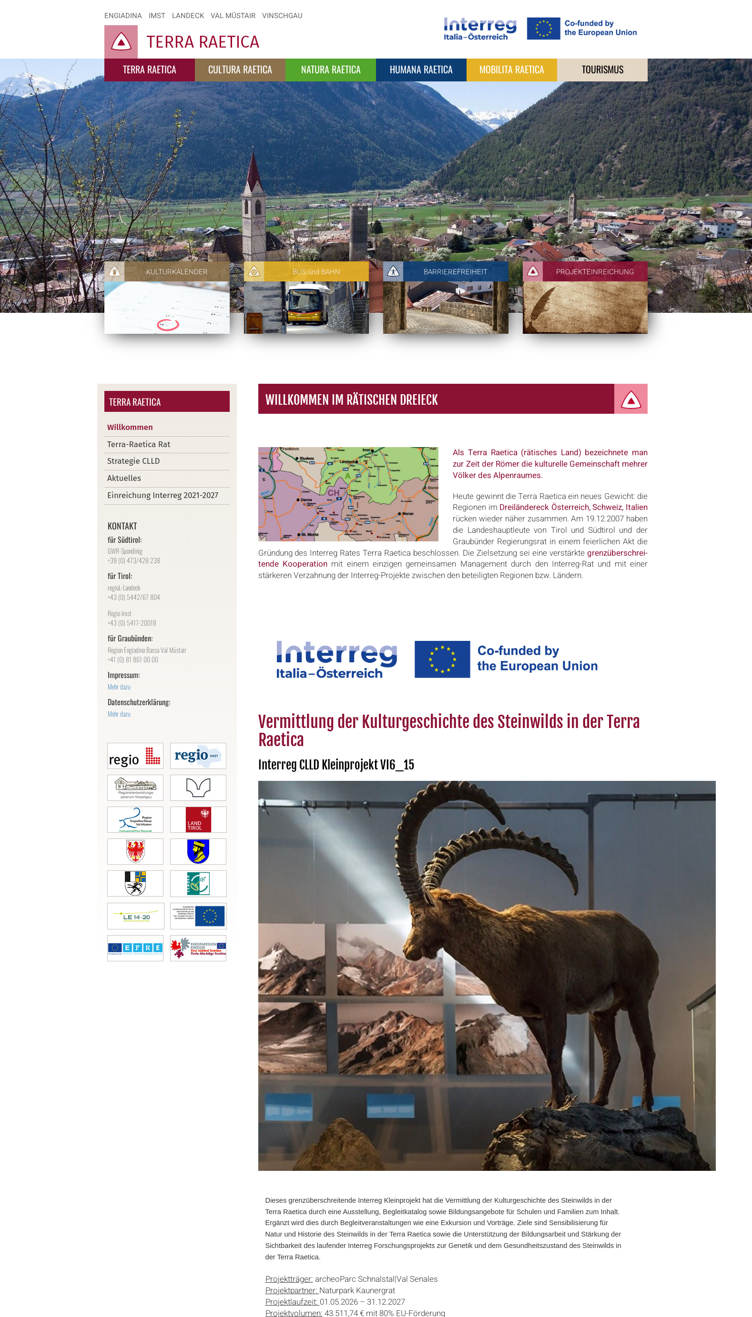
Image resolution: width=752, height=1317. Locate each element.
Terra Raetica (149, 69)
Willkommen (130, 427)
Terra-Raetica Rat (138, 444)
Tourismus (602, 69)
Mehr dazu (119, 686)
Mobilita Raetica (511, 69)
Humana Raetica (421, 69)
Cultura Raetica (240, 69)
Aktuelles (124, 478)
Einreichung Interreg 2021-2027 (162, 495)
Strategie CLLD (133, 461)
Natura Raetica (331, 69)
